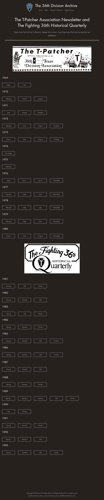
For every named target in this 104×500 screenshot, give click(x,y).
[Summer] (8, 286)
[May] (24, 194)
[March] (24, 99)
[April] (8, 85)
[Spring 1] (8, 398)
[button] (8, 113)
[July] (24, 85)
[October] (40, 113)
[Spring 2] (24, 398)
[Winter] (40, 286)
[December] (56, 221)
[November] (8, 153)
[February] (8, 99)
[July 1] (24, 180)
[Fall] (24, 286)
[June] (24, 126)
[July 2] (40, 180)
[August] (40, 99)
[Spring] (8, 300)
